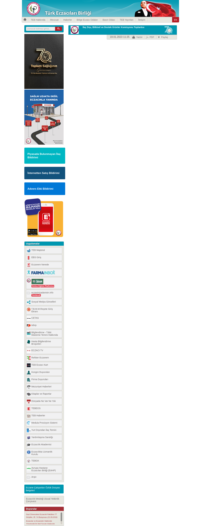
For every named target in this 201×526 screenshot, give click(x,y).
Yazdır (139, 37)
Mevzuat (54, 20)
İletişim (141, 20)
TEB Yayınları (126, 20)
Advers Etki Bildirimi (40, 188)
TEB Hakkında (38, 20)
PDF (152, 37)
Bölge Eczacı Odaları (87, 20)
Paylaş (164, 37)
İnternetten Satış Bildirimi (43, 173)
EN (175, 20)
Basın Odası (109, 20)
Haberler (67, 20)
